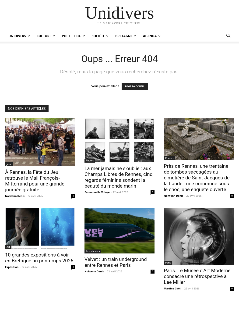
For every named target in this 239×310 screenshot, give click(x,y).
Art (8, 247)
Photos (90, 160)
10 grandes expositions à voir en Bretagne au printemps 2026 (39, 258)
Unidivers (19, 36)
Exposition (11, 267)
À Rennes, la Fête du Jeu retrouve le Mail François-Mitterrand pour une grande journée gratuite (34, 180)
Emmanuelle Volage (97, 192)
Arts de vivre (93, 251)
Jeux (9, 164)
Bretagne (125, 36)
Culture (46, 36)
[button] (228, 36)
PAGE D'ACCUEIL (134, 86)
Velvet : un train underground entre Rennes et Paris (115, 262)
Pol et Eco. (73, 36)
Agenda (151, 36)
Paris (168, 262)
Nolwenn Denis (15, 196)
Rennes (169, 158)
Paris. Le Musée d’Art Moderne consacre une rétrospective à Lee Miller (197, 276)
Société (100, 36)
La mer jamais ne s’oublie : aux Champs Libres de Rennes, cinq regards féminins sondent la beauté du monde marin (118, 177)
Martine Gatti (172, 288)
